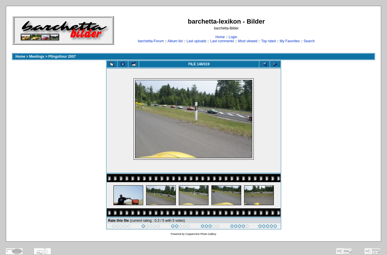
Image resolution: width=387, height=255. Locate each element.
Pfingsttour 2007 (62, 56)
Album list (175, 41)
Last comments (222, 41)
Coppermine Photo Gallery (200, 234)
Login (233, 37)
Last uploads (196, 41)
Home (220, 37)
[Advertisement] (357, 30)
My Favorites (290, 41)
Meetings (36, 56)
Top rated (268, 41)
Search (309, 41)
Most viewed (248, 41)
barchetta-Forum (151, 41)
